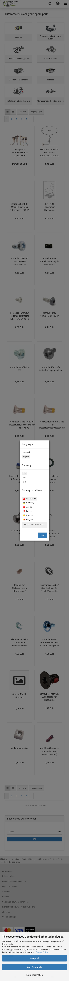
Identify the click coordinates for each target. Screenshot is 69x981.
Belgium (27, 519)
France (27, 511)
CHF (24, 482)
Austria (27, 507)
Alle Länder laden (34, 525)
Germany (28, 503)
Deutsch (26, 452)
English (25, 456)
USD (24, 477)
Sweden (27, 515)
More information (34, 975)
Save (42, 535)
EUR (24, 473)
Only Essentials (34, 967)
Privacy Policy (42, 952)
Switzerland (29, 498)
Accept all (34, 958)
